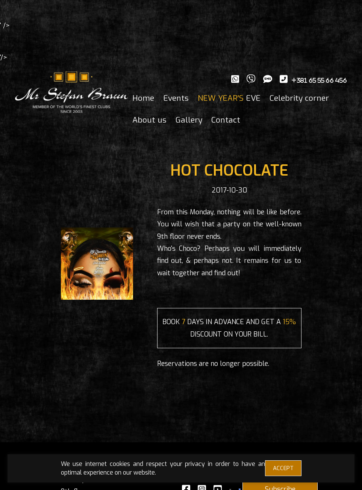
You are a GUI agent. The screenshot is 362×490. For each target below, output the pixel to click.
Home (143, 98)
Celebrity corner (299, 98)
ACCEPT (283, 468)
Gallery (189, 120)
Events (176, 98)
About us (149, 120)
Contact (225, 120)
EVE (229, 98)
